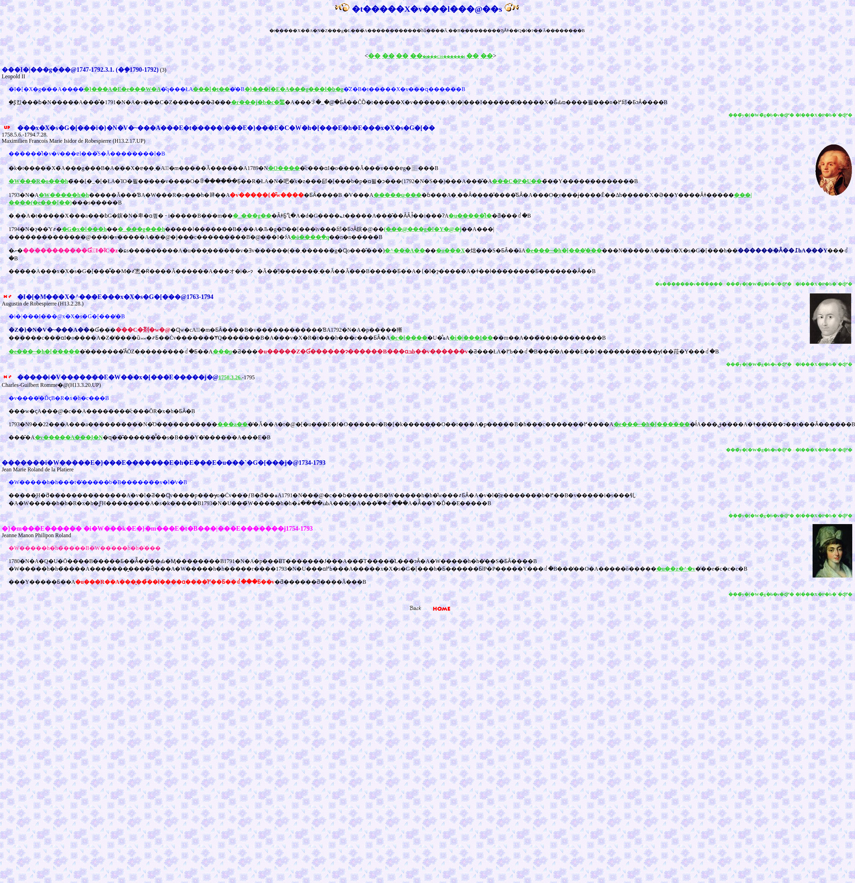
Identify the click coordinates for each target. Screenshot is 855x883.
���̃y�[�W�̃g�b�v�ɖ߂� (761, 115)
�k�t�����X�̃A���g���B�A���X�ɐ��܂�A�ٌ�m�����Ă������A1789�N (138, 168)
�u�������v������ (689, 284)
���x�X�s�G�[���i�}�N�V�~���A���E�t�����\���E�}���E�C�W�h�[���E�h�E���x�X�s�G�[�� (218, 127)
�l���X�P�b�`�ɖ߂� (824, 115)
